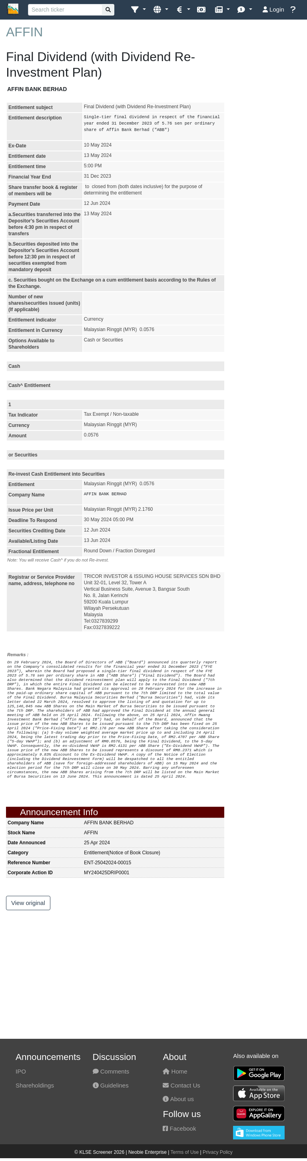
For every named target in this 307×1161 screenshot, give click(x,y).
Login (273, 9)
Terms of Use (185, 1152)
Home (175, 1071)
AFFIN (24, 32)
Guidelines (111, 1085)
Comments (111, 1071)
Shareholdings (35, 1085)
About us (178, 1099)
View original (28, 902)
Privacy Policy (218, 1152)
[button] (138, 10)
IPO (21, 1071)
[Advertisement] (268, 164)
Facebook (179, 1128)
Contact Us (181, 1085)
